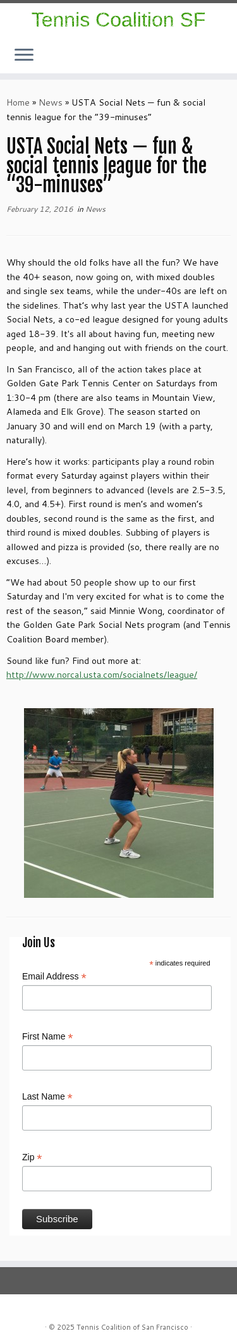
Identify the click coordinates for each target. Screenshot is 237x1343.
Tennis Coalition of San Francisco (132, 1327)
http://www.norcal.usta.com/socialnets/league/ (101, 674)
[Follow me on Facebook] (223, 59)
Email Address (54, 977)
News (51, 102)
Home (18, 102)
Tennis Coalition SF (119, 19)
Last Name (47, 1097)
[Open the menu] (24, 55)
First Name (47, 1037)
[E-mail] (227, 59)
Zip (32, 1157)
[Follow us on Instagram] (219, 59)
